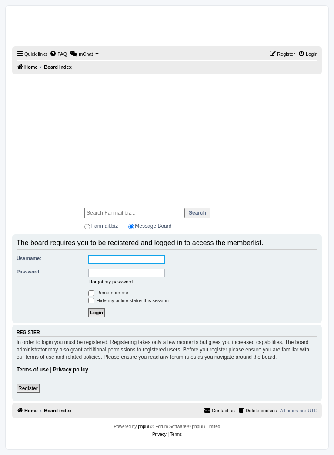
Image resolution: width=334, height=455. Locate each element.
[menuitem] (58, 54)
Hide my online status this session (128, 300)
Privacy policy (70, 370)
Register (28, 388)
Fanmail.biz (104, 226)
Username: (29, 258)
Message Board (153, 226)
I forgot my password (110, 281)
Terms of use (33, 370)
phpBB (144, 426)
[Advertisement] (167, 137)
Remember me (108, 292)
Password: (29, 271)
